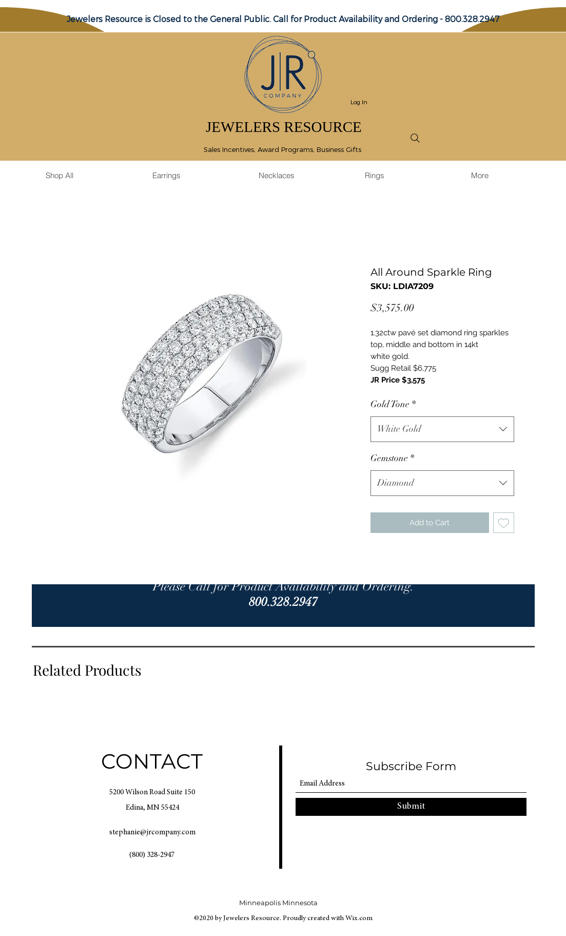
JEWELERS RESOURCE (284, 127)
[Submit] (411, 807)
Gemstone (392, 458)
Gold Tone (393, 404)
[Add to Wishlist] (503, 522)
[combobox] (442, 429)
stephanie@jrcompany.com (152, 832)
